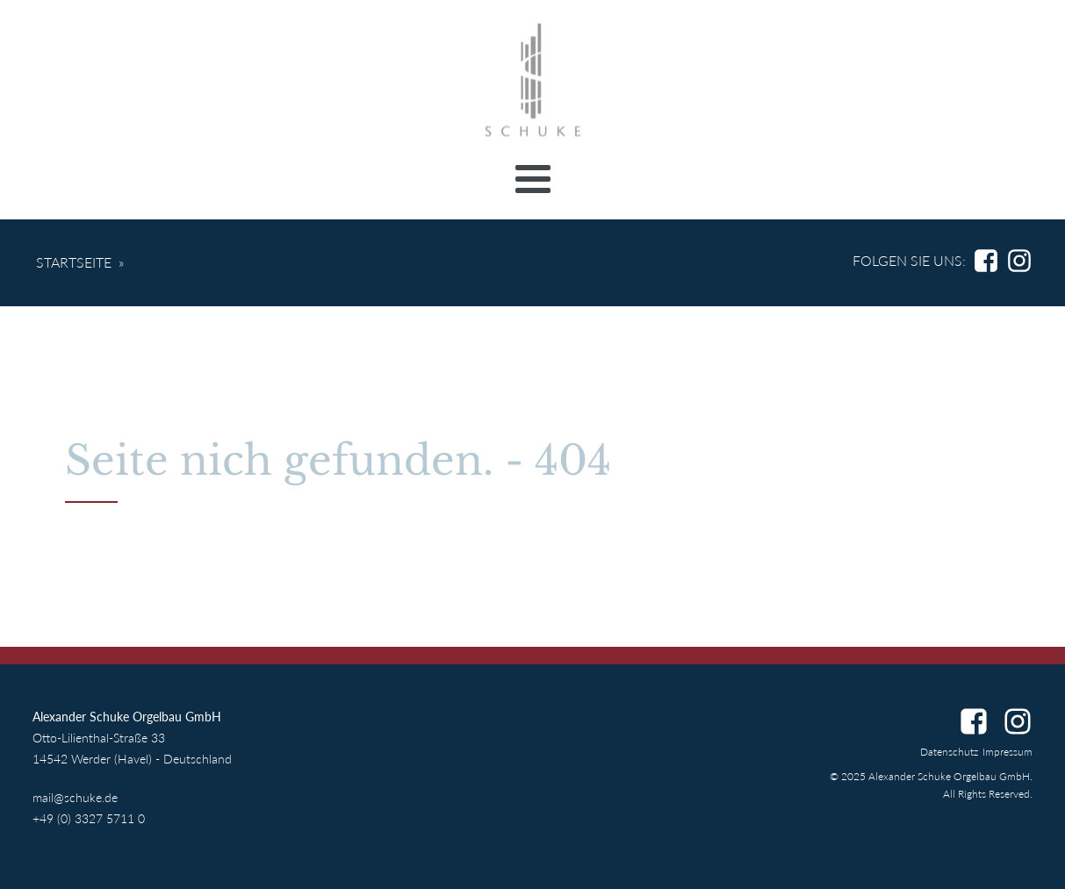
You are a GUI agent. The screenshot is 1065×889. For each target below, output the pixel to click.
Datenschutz (949, 751)
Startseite (74, 262)
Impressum (1007, 751)
